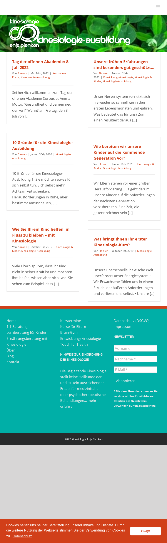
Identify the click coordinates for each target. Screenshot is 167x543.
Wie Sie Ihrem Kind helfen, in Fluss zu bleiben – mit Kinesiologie (41, 235)
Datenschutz (147, 405)
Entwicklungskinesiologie (118, 77)
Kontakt (13, 362)
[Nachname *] (135, 359)
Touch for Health (74, 344)
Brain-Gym (69, 332)
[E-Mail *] (135, 369)
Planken (22, 73)
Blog (10, 356)
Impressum (123, 326)
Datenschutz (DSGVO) (132, 320)
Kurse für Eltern (73, 326)
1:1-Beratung (17, 326)
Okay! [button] (145, 531)
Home (12, 320)
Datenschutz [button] (22, 536)
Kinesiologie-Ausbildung (35, 77)
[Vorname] (135, 348)
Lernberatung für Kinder (27, 332)
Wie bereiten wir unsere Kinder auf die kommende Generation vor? (119, 152)
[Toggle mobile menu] (158, 6)
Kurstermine (70, 320)
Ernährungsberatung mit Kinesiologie (27, 341)
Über (11, 350)
